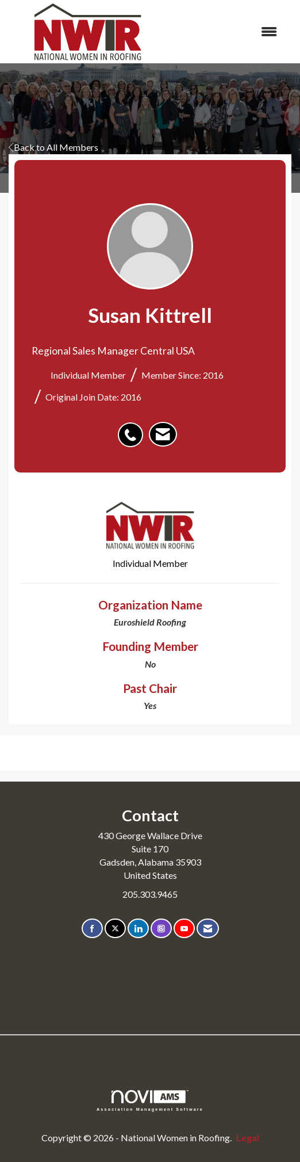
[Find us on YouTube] (184, 929)
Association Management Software (150, 1100)
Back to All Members (53, 147)
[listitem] (133, 428)
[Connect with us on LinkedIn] (138, 929)
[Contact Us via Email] (208, 929)
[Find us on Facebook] (92, 929)
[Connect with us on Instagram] (161, 929)
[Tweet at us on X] (115, 929)
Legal (247, 1137)
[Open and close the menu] (227, 32)
